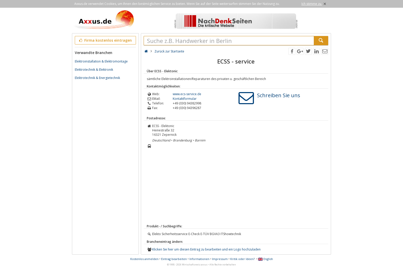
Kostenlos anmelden (144, 259)
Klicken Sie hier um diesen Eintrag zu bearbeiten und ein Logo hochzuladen (206, 249)
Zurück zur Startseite (169, 51)
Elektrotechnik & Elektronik (94, 69)
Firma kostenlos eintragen (105, 40)
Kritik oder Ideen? (242, 259)
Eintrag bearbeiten (174, 259)
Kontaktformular (185, 98)
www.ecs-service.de (187, 94)
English (265, 259)
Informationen (199, 259)
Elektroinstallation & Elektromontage (101, 61)
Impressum (220, 259)
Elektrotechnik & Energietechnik (97, 78)
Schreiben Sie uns (278, 95)
